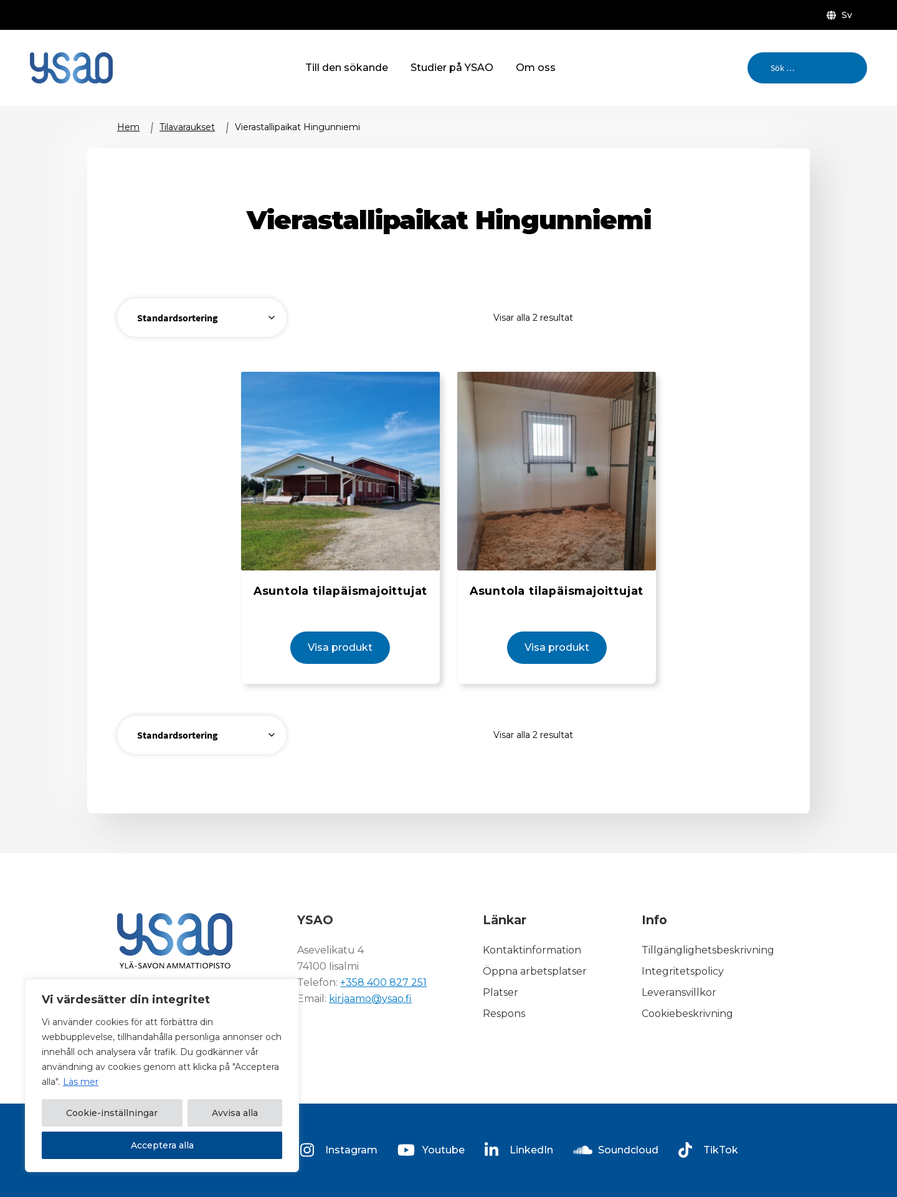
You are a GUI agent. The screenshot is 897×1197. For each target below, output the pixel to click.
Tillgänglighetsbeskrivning (708, 950)
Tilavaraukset (187, 127)
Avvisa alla (235, 1113)
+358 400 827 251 (383, 982)
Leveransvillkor (679, 992)
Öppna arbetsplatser (535, 971)
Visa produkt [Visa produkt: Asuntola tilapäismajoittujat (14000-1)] (340, 647)
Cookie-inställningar (112, 1113)
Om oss (536, 67)
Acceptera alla (162, 1145)
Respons (504, 1014)
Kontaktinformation (532, 950)
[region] (162, 1075)
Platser (500, 992)
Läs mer (80, 1081)
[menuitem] (842, 15)
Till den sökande (346, 67)
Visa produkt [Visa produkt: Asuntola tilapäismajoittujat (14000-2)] (556, 647)
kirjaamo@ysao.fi (370, 999)
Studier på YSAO (452, 67)
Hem (128, 127)
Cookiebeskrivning (687, 1014)
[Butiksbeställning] (202, 317)
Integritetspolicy (683, 971)
